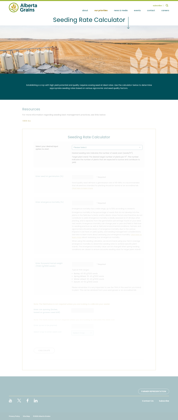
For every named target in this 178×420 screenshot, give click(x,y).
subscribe (157, 5)
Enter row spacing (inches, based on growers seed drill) (47, 310)
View (25, 120)
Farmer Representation (153, 391)
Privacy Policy (14, 416)
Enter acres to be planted (45, 325)
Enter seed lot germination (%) (49, 176)
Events (137, 10)
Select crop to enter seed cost (47, 332)
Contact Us (148, 400)
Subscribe (164, 400)
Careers (165, 10)
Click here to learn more (82, 188)
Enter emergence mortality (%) (50, 202)
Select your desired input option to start (47, 147)
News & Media (121, 10)
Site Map (26, 416)
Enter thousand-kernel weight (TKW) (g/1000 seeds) (49, 264)
